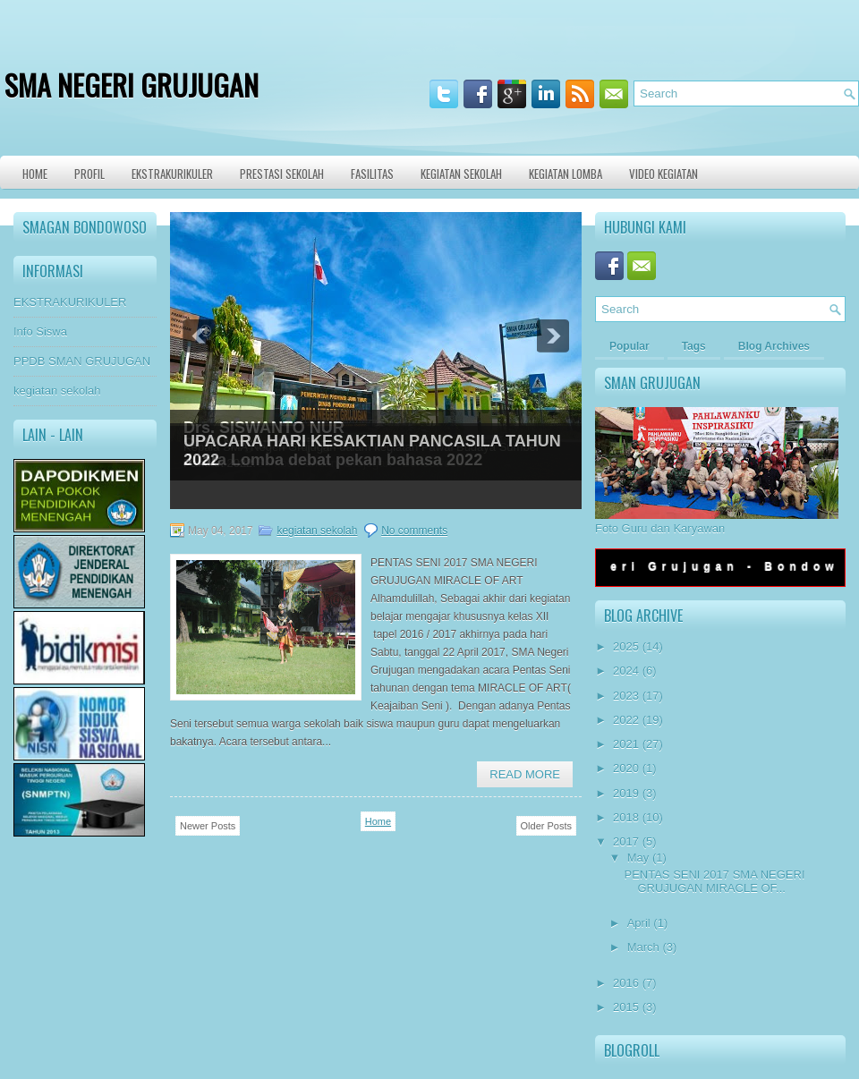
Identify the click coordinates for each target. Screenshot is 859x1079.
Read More (524, 774)
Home (34, 174)
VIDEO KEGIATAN (663, 174)
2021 (626, 744)
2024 (626, 670)
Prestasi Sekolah (282, 174)
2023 (626, 695)
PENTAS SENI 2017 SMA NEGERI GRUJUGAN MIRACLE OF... (714, 881)
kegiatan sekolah (57, 390)
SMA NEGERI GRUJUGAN (131, 85)
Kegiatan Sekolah (461, 174)
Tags (694, 346)
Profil (89, 174)
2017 (626, 841)
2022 (626, 719)
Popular (629, 346)
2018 (626, 817)
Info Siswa (40, 331)
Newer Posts (207, 825)
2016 (626, 983)
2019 (626, 793)
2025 (626, 646)
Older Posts (546, 825)
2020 (626, 768)
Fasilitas (372, 174)
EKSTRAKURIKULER (69, 302)
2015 (626, 1007)
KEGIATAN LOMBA (565, 174)
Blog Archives (774, 346)
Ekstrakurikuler (172, 174)
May (638, 857)
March (643, 947)
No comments (414, 530)
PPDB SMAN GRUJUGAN (81, 361)
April (639, 923)
